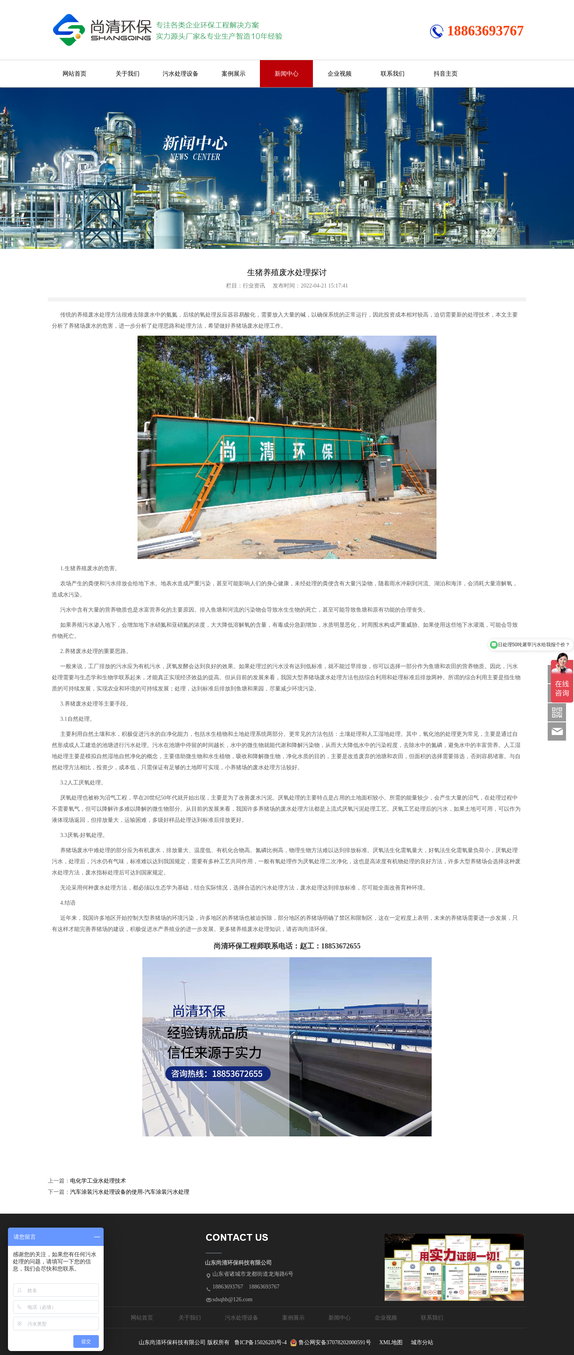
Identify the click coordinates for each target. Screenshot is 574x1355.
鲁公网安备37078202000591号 (335, 1342)
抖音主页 (446, 73)
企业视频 (340, 73)
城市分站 (422, 1342)
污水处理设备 (181, 73)
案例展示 (234, 73)
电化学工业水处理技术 (98, 1181)
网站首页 (74, 73)
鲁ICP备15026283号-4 (260, 1342)
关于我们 (128, 73)
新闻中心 (287, 73)
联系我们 (393, 73)
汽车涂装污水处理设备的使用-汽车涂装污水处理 (129, 1192)
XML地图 (391, 1342)
